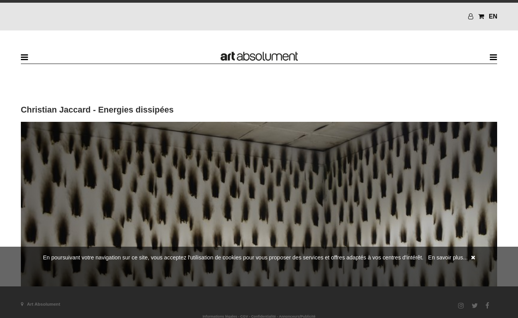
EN (493, 16)
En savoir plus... (447, 257)
